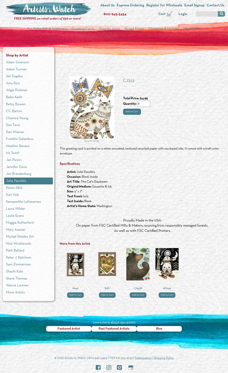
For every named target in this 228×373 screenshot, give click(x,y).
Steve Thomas (16, 278)
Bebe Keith (14, 97)
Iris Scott (12, 153)
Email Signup (194, 5)
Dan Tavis (13, 125)
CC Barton (14, 111)
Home (64, 46)
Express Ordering (130, 5)
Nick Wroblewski (18, 243)
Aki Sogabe (14, 76)
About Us (107, 5)
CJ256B (138, 288)
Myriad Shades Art (20, 236)
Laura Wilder (15, 208)
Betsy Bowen (16, 104)
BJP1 (107, 288)
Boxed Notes (134, 29)
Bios (159, 328)
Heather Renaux (17, 146)
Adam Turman (16, 69)
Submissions (143, 358)
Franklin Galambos (19, 139)
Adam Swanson (17, 62)
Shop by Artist (109, 29)
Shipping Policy (163, 358)
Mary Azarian (15, 229)
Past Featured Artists (114, 328)
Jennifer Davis (16, 167)
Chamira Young (17, 118)
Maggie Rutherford (20, 222)
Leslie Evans (15, 216)
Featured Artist (69, 328)
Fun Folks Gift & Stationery (47, 29)
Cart (162, 14)
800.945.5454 (97, 358)
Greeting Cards (83, 29)
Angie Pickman (16, 90)
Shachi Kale (14, 271)
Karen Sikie (14, 187)
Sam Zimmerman (18, 264)
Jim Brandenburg (18, 174)
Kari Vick (12, 195)
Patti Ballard (15, 250)
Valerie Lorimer (17, 285)
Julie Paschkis (97, 54)
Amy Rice (13, 83)
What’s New (192, 29)
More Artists (15, 292)
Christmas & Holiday (163, 29)
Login (183, 14)
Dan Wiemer (15, 132)
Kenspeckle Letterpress (23, 201)
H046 (75, 288)
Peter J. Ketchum (18, 257)
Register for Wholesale (164, 5)
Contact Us (215, 5)
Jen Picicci (13, 160)
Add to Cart (132, 111)
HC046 (167, 288)
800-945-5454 (115, 14)
